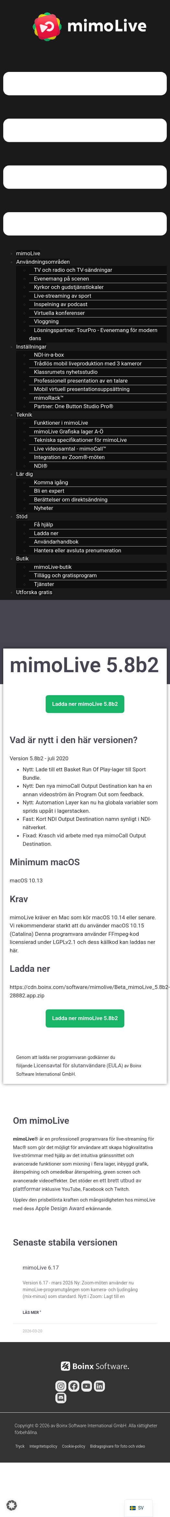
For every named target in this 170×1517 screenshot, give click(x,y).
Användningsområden (43, 262)
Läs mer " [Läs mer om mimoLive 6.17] (32, 1312)
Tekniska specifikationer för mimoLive (80, 440)
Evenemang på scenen (61, 278)
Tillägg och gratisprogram (65, 575)
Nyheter (43, 508)
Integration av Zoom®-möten (69, 457)
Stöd (22, 516)
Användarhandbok (56, 541)
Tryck (20, 1446)
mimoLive (28, 253)
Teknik (24, 414)
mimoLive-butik (53, 567)
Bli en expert (49, 491)
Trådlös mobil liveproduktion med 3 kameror (88, 363)
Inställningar (31, 346)
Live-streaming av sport (62, 296)
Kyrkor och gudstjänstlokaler (69, 287)
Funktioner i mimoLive (61, 422)
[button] (85, 155)
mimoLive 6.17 (41, 1267)
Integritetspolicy (43, 1446)
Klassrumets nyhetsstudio (65, 372)
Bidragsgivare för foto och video (117, 1446)
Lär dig (24, 474)
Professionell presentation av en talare (81, 380)
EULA (114, 1065)
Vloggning (46, 321)
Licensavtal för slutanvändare (70, 1065)
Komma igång (51, 482)
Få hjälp (43, 524)
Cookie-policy (73, 1446)
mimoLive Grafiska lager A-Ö (68, 431)
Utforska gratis (34, 592)
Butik (22, 558)
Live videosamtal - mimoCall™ (70, 448)
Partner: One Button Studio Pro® (73, 406)
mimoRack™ (49, 398)
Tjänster (44, 584)
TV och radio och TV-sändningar (73, 270)
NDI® (40, 466)
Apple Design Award (60, 1208)
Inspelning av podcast (60, 304)
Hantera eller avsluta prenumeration (77, 550)
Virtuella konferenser (59, 313)
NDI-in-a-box (49, 354)
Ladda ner (46, 533)
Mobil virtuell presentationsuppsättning (82, 389)
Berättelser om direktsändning (71, 499)
